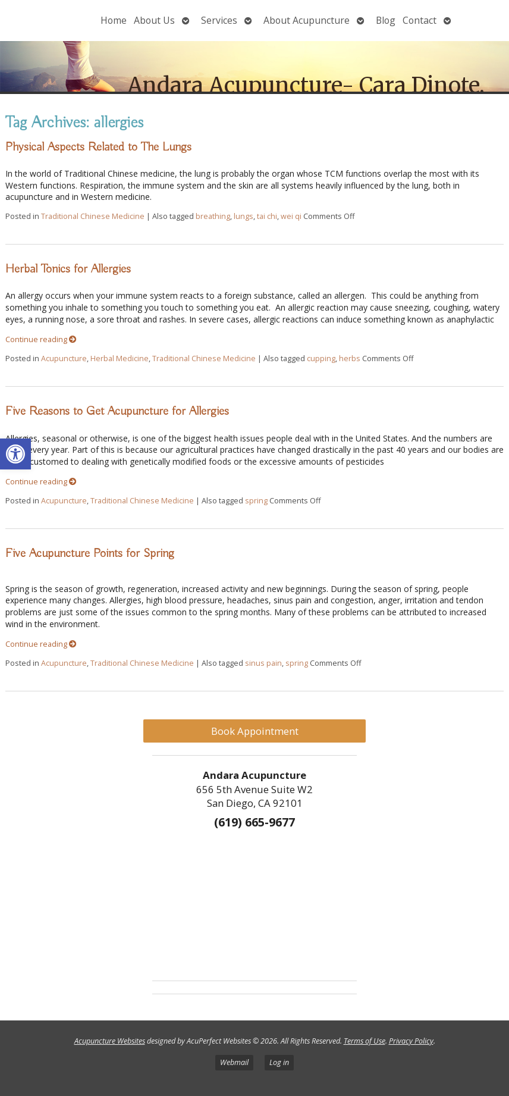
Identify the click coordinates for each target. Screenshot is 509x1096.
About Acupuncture (306, 20)
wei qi (291, 216)
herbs (349, 358)
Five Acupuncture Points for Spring (89, 553)
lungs (243, 216)
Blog (385, 20)
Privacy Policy (411, 1041)
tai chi (267, 216)
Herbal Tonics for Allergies (68, 269)
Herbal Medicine (119, 358)
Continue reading (41, 339)
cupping (321, 358)
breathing (213, 216)
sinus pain (263, 663)
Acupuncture (64, 358)
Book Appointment (255, 731)
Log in (279, 1062)
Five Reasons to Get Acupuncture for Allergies (117, 411)
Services (219, 20)
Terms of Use (364, 1041)
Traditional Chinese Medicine (92, 216)
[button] (15, 454)
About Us (154, 20)
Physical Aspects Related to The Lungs (98, 147)
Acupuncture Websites (109, 1041)
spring (256, 501)
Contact (419, 20)
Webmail (234, 1062)
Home (113, 20)
